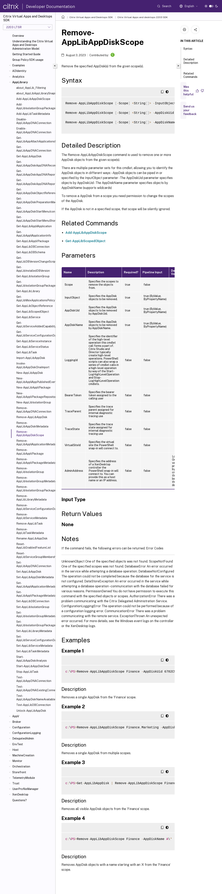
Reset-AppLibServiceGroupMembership (35, 555)
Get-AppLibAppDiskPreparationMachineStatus (35, 200)
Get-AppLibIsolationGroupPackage (35, 283)
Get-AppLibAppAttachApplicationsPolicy (35, 139)
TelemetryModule (23, 777)
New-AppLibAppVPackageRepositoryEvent (35, 395)
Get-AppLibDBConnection (33, 246)
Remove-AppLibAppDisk (31, 417)
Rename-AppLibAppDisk (32, 538)
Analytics (18, 76)
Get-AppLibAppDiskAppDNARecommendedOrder (35, 163)
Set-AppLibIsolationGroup (32, 607)
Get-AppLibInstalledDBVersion (33, 269)
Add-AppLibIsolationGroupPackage (35, 106)
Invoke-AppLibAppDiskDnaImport (32, 365)
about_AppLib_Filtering (31, 87)
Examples (18, 65)
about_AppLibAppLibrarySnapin (35, 93)
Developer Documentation (50, 6)
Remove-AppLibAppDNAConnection (33, 409)
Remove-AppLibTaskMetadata (30, 531)
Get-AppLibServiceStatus (32, 346)
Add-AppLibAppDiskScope (33, 99)
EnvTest (17, 744)
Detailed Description (190, 63)
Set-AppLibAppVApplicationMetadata (35, 584)
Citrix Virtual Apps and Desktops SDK (91, 17)
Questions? (19, 800)
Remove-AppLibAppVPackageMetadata (35, 461)
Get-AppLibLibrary (28, 291)
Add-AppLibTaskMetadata (33, 113)
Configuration (21, 727)
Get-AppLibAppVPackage (32, 241)
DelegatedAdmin (23, 738)
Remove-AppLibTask (29, 523)
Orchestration (21, 766)
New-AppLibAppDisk (29, 372)
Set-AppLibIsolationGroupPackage (35, 623)
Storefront (19, 772)
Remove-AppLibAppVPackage (30, 451)
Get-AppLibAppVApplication (34, 226)
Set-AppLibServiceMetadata (34, 645)
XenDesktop (20, 794)
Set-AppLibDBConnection (32, 601)
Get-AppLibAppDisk (29, 156)
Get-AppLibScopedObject (32, 311)
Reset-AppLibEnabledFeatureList (33, 545)
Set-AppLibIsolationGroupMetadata (35, 614)
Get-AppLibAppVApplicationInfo (33, 233)
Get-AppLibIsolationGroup (33, 276)
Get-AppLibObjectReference (34, 305)
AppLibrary (20, 82)
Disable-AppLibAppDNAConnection (33, 121)
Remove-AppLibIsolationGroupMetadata (35, 479)
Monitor (17, 761)
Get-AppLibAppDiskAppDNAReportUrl (35, 182)
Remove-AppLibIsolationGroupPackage (35, 488)
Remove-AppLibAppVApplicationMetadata (35, 442)
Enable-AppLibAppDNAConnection (33, 130)
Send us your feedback (189, 110)
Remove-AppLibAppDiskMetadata (32, 424)
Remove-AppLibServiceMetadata (31, 516)
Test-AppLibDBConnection (33, 705)
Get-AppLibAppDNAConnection (33, 148)
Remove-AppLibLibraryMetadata (31, 497)
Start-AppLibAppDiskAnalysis (31, 658)
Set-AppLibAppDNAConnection (33, 564)
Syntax (187, 50)
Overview (18, 35)
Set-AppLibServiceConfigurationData (35, 638)
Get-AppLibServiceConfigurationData (35, 333)
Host (15, 749)
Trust (15, 783)
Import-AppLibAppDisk (30, 358)
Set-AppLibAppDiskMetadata (35, 577)
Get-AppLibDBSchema (30, 252)
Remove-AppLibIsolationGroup (30, 470)
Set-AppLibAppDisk (28, 571)
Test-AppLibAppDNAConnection (33, 679)
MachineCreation (23, 755)
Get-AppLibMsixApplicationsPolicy (35, 298)
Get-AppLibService (28, 317)
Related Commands (190, 77)
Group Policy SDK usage (27, 59)
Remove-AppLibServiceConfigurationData (35, 507)
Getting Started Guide (26, 54)
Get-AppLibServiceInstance (34, 341)
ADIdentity (19, 70)
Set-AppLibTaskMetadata (32, 651)
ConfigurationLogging (26, 733)
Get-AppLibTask (26, 352)
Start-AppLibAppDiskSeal (32, 666)
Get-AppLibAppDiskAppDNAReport (35, 172)
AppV (15, 716)
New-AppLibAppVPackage (33, 387)
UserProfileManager (25, 789)
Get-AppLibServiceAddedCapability (35, 324)
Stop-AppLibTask (27, 671)
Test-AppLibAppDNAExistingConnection (35, 688)
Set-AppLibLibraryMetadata (34, 631)
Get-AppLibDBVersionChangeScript (35, 259)
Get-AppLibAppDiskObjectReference (35, 191)
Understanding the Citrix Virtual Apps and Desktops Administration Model (32, 45)
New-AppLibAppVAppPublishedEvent (35, 380)
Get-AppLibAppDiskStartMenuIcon (35, 209)
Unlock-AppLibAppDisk (31, 710)
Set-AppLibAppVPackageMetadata (35, 594)
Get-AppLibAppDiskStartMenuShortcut (35, 219)
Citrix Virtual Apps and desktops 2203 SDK (142, 17)
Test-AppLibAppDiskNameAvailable (35, 697)
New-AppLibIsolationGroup (33, 402)
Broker (16, 721)
